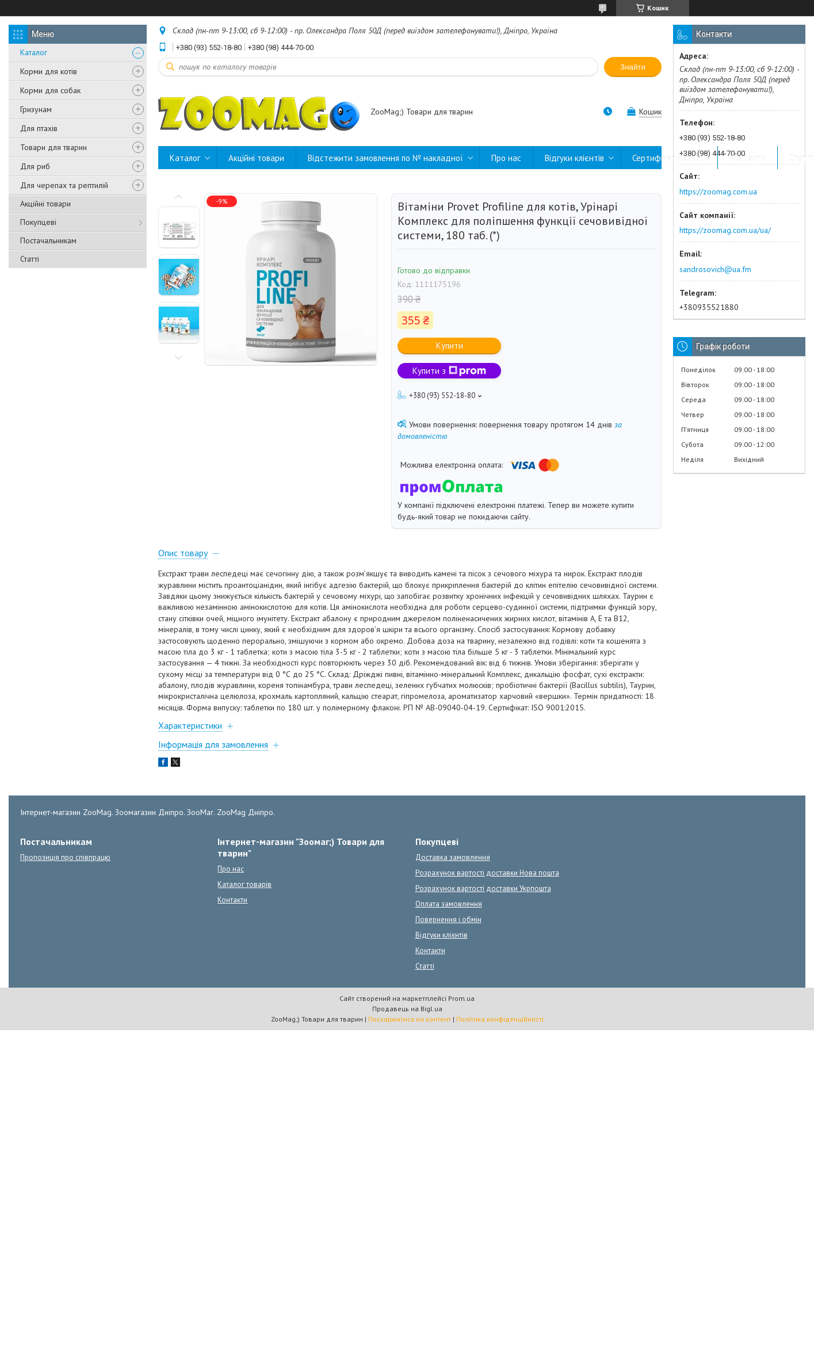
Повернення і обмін (448, 919)
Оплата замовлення (448, 904)
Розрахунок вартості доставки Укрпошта (483, 888)
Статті (29, 259)
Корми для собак (50, 90)
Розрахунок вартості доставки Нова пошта (487, 873)
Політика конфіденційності (500, 1019)
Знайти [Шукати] (632, 67)
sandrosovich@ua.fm (715, 269)
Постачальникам (48, 240)
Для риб (35, 166)
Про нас (506, 158)
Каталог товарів (244, 884)
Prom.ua (461, 998)
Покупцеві (38, 222)
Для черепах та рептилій (64, 185)
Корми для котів (48, 71)
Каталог (33, 52)
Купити (449, 345)
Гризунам (36, 109)
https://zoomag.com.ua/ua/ (725, 230)
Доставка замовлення (452, 857)
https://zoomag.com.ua (718, 191)
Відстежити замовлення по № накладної (385, 158)
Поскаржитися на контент (409, 1019)
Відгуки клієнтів (574, 158)
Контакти (747, 158)
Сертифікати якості (669, 158)
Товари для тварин (53, 147)
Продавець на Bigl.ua (407, 1008)
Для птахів (39, 128)
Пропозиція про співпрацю (65, 857)
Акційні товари (45, 203)
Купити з (449, 370)
